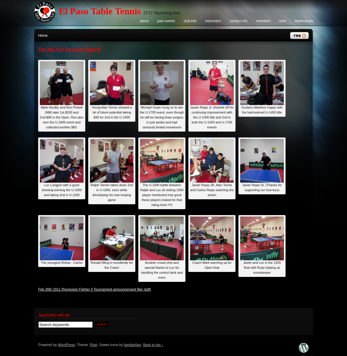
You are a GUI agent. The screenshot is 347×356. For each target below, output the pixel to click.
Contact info (238, 21)
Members (263, 21)
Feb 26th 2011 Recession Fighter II (69, 49)
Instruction (213, 21)
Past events (166, 21)
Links (282, 21)
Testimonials (304, 21)
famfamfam (132, 345)
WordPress (66, 345)
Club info (190, 21)
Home (42, 35)
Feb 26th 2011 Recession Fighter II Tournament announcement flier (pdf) (94, 289)
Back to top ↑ (153, 345)
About (144, 21)
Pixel (93, 345)
